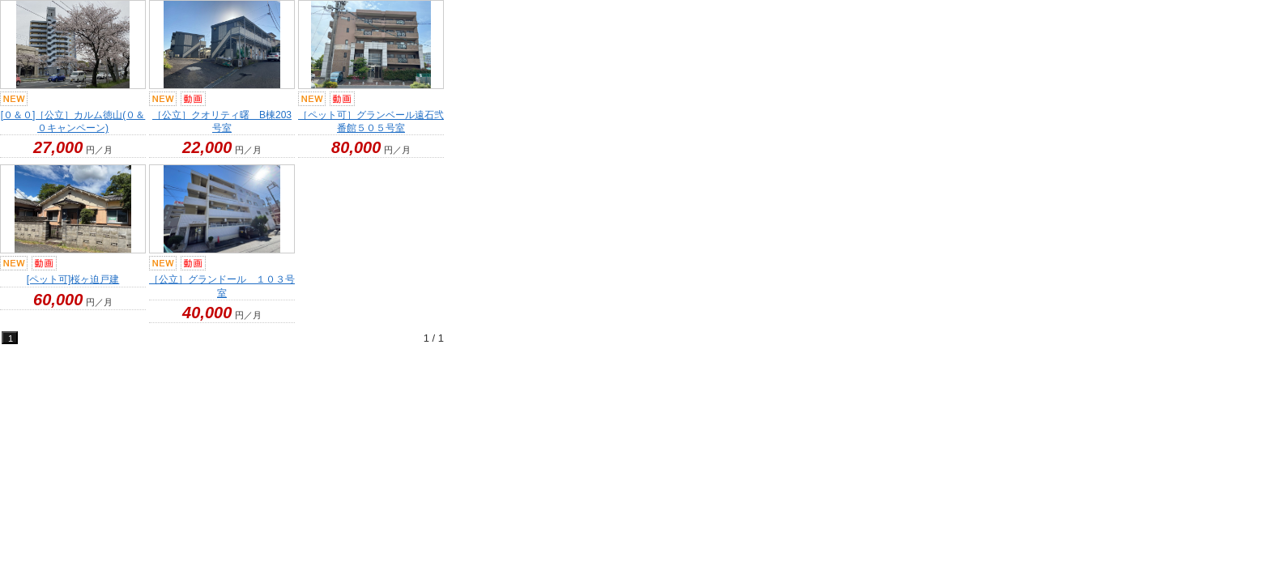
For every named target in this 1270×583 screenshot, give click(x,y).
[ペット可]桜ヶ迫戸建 (73, 279)
